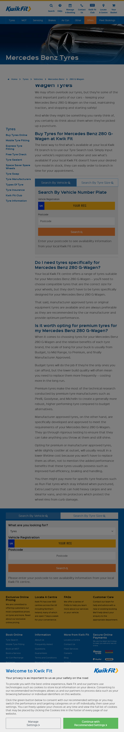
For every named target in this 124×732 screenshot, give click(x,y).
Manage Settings (33, 723)
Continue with (90, 723)
